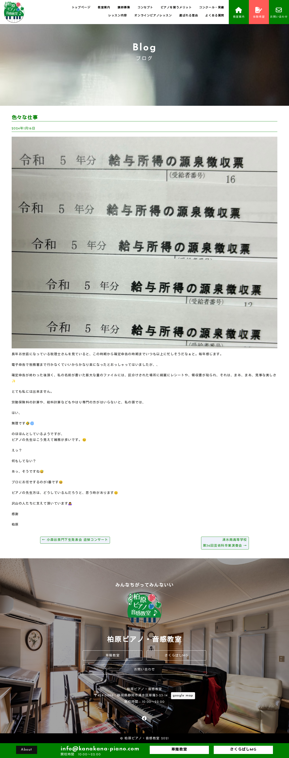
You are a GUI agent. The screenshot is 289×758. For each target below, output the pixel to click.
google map (183, 695)
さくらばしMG (176, 655)
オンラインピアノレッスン (153, 15)
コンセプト (145, 7)
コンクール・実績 (211, 7)
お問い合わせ (279, 12)
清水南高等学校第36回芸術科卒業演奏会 (225, 542)
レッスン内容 (117, 15)
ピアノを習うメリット (176, 7)
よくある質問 (214, 15)
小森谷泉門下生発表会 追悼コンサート (75, 540)
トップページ (81, 7)
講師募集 (124, 7)
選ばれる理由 (188, 15)
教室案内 (104, 7)
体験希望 (259, 12)
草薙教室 (113, 655)
